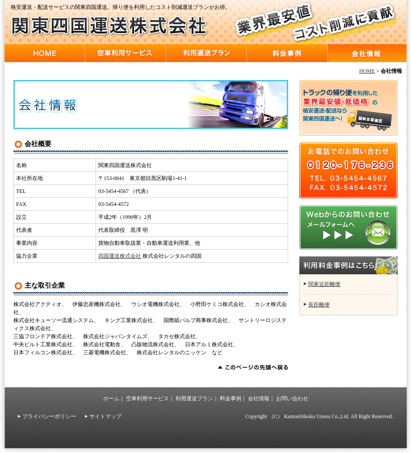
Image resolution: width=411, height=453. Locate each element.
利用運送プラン (206, 53)
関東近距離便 (324, 284)
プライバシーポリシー (49, 416)
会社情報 (367, 53)
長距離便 (319, 305)
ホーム (111, 398)
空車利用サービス (125, 53)
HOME (44, 53)
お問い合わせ (292, 398)
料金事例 (287, 53)
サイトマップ (105, 416)
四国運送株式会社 (119, 256)
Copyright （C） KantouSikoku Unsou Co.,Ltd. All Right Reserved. (319, 416)
